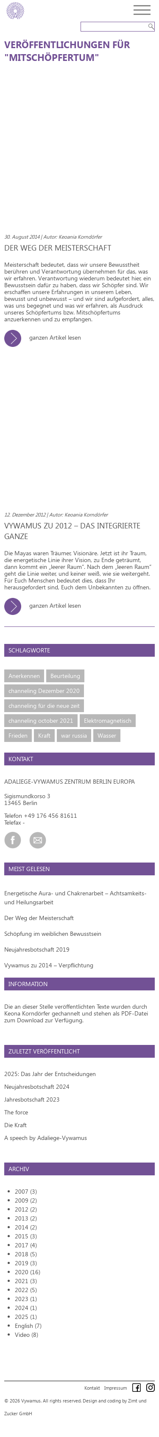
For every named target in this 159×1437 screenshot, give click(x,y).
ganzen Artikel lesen (46, 337)
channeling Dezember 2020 (44, 691)
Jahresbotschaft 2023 (32, 1099)
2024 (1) (26, 1308)
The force (16, 1112)
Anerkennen (24, 676)
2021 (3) (26, 1281)
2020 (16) (27, 1272)
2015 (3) (26, 1236)
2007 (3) (26, 1191)
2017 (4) (26, 1245)
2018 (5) (26, 1254)
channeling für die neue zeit (44, 705)
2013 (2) (26, 1218)
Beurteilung (65, 676)
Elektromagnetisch (107, 720)
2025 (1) (26, 1317)
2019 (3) (26, 1263)
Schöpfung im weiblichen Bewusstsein (52, 933)
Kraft (44, 735)
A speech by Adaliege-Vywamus (45, 1138)
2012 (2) (26, 1209)
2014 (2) (26, 1227)
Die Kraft (15, 1125)
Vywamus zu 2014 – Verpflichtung (48, 965)
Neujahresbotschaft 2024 (37, 1086)
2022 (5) (26, 1290)
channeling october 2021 (40, 720)
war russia (74, 735)
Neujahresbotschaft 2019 (37, 949)
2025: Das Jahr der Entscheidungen (50, 1074)
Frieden (18, 735)
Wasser (107, 735)
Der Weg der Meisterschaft (39, 918)
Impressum (115, 1388)
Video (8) (26, 1334)
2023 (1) (26, 1299)
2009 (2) (26, 1200)
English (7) (28, 1326)
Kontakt (92, 1388)
